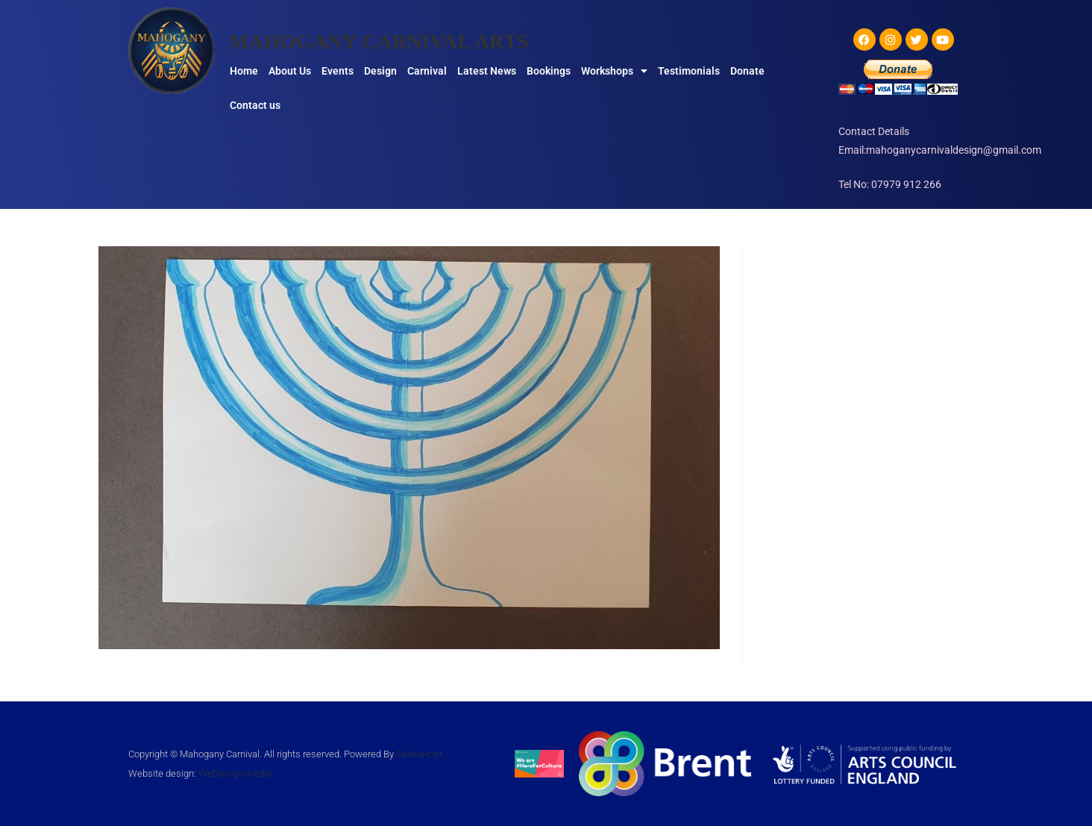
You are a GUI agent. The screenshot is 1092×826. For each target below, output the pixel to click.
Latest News (486, 71)
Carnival (427, 71)
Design (380, 71)
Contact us (255, 105)
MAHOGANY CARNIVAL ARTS (390, 40)
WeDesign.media (235, 773)
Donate (747, 71)
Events (337, 71)
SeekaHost (419, 754)
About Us (290, 71)
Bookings (549, 71)
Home (244, 71)
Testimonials (689, 71)
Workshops (614, 71)
